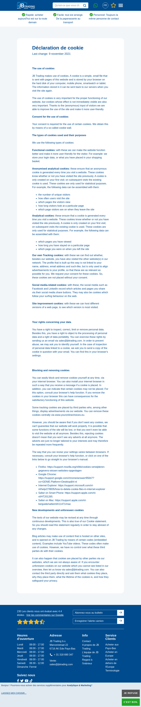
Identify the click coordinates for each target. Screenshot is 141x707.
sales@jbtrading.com (61, 664)
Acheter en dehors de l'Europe (111, 663)
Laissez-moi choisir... (13, 693)
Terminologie (112, 670)
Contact (86, 641)
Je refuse (131, 693)
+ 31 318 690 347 (61, 654)
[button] (105, 5)
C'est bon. (130, 702)
